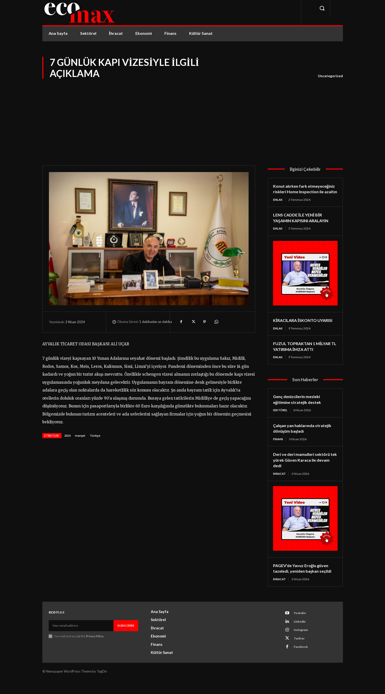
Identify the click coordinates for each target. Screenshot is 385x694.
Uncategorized (330, 75)
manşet (80, 435)
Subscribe (125, 639)
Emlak (278, 205)
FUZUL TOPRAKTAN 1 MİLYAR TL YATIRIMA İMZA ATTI (304, 358)
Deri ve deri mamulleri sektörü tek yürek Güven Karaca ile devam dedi (303, 472)
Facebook (302, 664)
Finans (279, 452)
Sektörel (281, 423)
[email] (81, 639)
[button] (322, 8)
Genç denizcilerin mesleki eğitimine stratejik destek (299, 412)
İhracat (280, 486)
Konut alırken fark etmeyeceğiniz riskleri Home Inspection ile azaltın (301, 191)
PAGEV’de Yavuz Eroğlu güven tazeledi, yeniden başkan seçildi (305, 581)
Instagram (302, 646)
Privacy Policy (95, 650)
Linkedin (301, 636)
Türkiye (95, 435)
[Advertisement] (192, 117)
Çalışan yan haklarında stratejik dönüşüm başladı (299, 441)
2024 (67, 435)
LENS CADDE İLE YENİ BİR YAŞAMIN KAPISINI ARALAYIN (305, 223)
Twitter (300, 655)
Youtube (301, 627)
